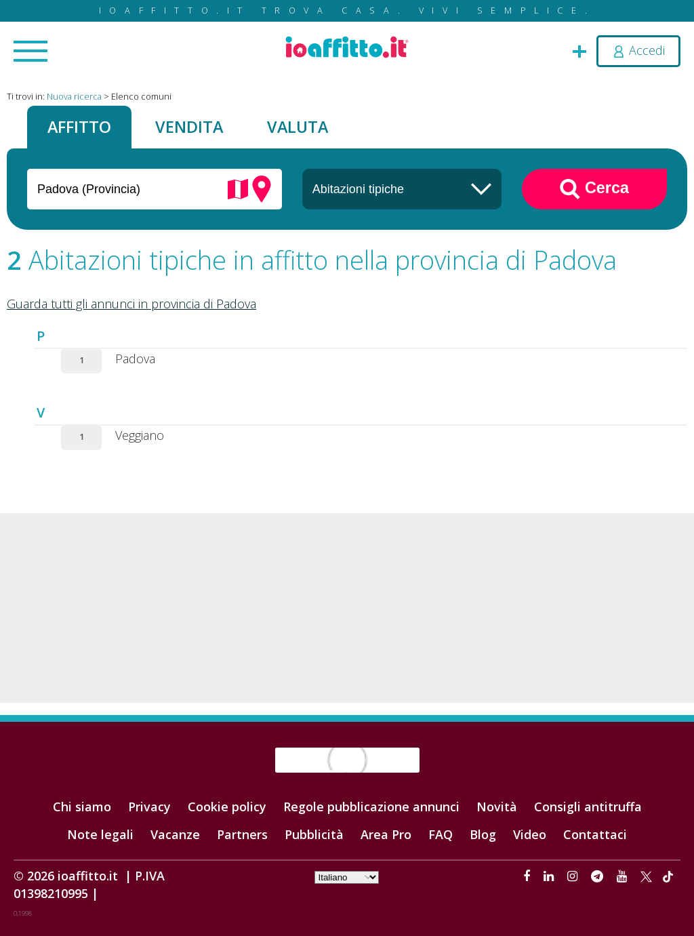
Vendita (189, 127)
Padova (135, 358)
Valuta (297, 127)
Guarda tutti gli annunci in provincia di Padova (131, 304)
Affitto (79, 127)
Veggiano (139, 435)
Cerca (594, 189)
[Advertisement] (347, 608)
